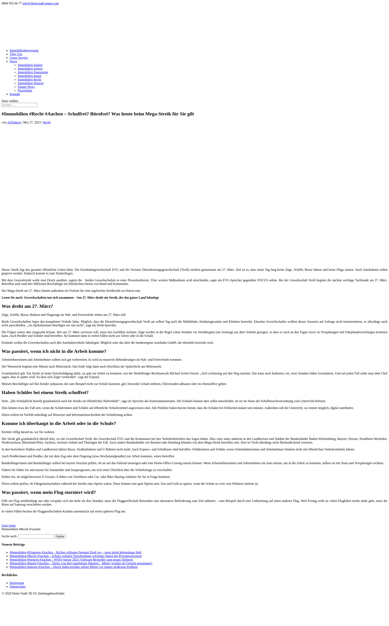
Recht (47, 122)
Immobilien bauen (29, 76)
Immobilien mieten (30, 68)
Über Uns (16, 54)
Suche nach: (9, 536)
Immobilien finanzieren (33, 72)
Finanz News (26, 87)
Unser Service (19, 57)
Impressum (17, 583)
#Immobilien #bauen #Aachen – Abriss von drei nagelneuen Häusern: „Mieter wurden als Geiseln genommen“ (81, 563)
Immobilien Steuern (31, 83)
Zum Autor (9, 525)
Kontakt (15, 94)
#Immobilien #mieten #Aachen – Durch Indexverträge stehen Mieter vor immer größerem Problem (74, 567)
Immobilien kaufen (30, 65)
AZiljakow (14, 122)
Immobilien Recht (29, 79)
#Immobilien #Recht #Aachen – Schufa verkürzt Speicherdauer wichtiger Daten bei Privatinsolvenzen (76, 556)
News (13, 61)
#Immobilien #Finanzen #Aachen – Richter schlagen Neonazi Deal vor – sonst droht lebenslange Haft (75, 552)
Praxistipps (25, 90)
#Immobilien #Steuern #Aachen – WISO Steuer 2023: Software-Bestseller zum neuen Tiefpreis (71, 559)
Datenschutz (18, 586)
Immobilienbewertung (24, 50)
